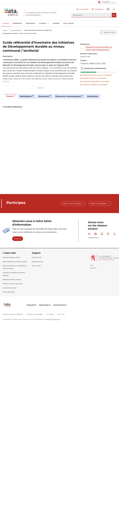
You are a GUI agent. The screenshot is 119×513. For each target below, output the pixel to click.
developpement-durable (42, 114)
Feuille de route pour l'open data (12, 283)
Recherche (114, 15)
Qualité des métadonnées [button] (82, 68)
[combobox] (91, 15)
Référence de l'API (37, 261)
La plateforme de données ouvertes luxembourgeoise (41, 14)
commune (17, 114)
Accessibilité (50, 314)
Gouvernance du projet (9, 288)
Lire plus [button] (40, 88)
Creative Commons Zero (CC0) (93, 63)
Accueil (5, 30)
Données (6, 23)
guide (54, 114)
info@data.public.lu (93, 237)
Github (108, 233)
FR (108, 9)
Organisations (30, 23)
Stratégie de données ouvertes (12, 279)
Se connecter (83, 9)
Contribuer (42, 23)
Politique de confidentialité (35, 314)
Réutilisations (17, 23)
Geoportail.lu (31, 305)
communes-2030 (27, 114)
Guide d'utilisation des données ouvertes (15, 261)
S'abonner (17, 238)
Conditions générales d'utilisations (13, 314)
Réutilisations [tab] (27, 96)
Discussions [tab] (44, 96)
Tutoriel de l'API (36, 257)
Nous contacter (68, 23)
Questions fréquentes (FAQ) (11, 257)
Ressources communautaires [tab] (69, 96)
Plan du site (61, 314)
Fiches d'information (9, 292)
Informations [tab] (92, 96)
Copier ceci (113, 161)
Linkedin (96, 233)
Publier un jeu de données (72, 203)
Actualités (56, 23)
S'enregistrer (98, 9)
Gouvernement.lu (59, 305)
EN (114, 9)
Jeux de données (16, 30)
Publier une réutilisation (98, 203)
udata (91, 265)
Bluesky (89, 233)
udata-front (93, 268)
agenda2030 (7, 114)
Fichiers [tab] (10, 96)
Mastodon (102, 233)
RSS (115, 233)
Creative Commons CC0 (52, 319)
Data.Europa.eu (45, 305)
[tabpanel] (59, 141)
